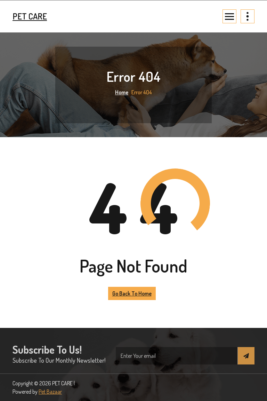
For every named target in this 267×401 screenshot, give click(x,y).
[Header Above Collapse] (247, 16)
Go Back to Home (132, 293)
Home (121, 92)
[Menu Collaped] (229, 16)
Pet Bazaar (50, 391)
